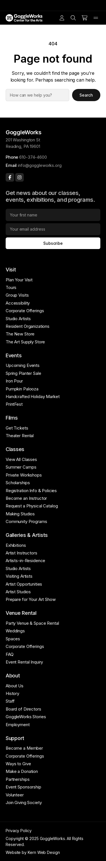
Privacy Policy (19, 830)
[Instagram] (19, 177)
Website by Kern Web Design (33, 852)
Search (86, 95)
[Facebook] (10, 177)
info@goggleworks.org (39, 165)
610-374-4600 (33, 157)
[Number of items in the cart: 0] (84, 17)
